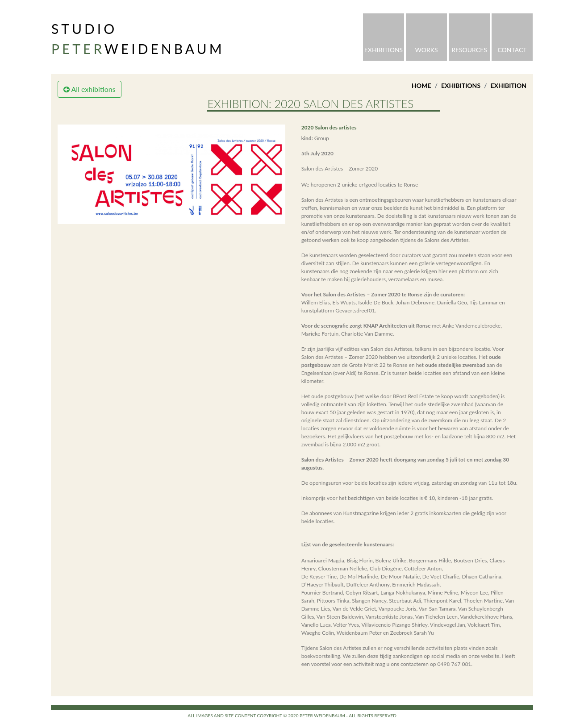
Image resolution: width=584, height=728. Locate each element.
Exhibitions (383, 50)
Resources (469, 50)
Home (421, 85)
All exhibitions (89, 89)
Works (426, 50)
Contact (511, 50)
